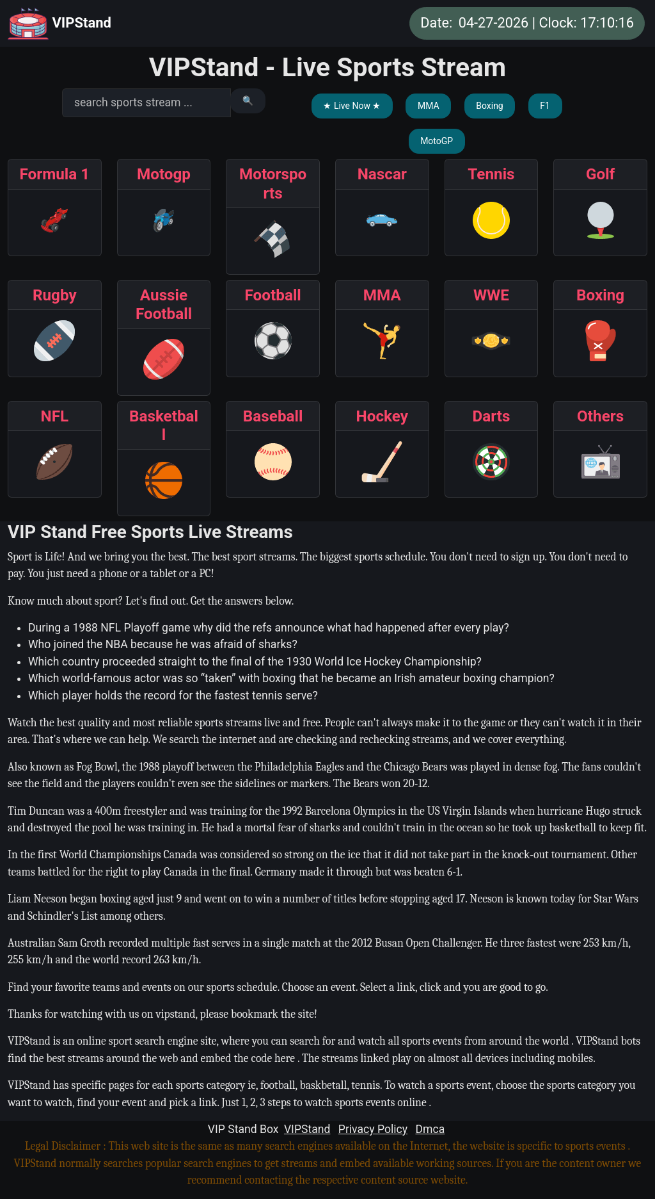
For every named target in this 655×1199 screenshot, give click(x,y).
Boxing (489, 106)
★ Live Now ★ (352, 106)
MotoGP (436, 141)
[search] (146, 102)
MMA (428, 106)
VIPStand (59, 23)
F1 (545, 106)
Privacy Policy (372, 1129)
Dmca (430, 1129)
